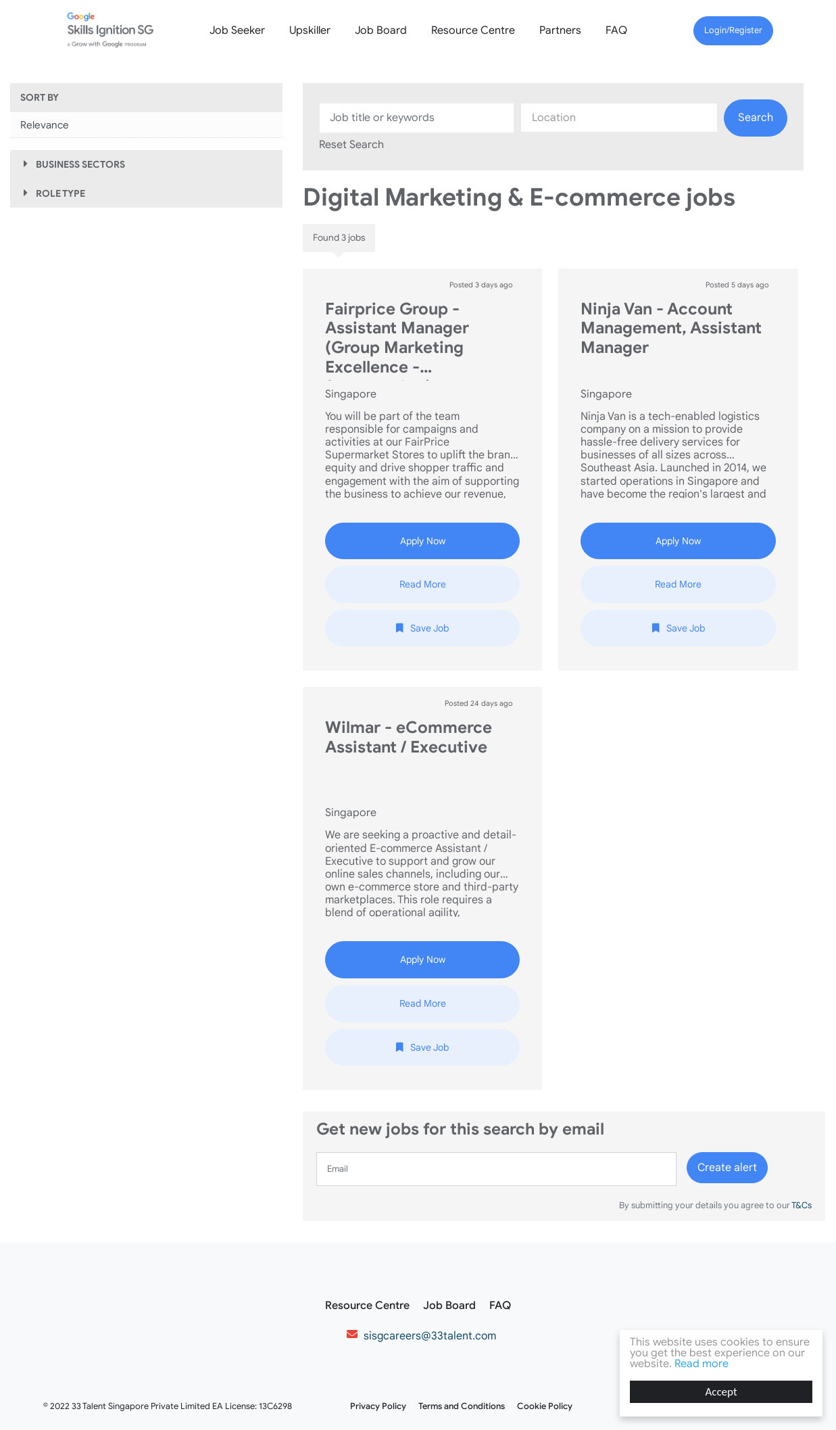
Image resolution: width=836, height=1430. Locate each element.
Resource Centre (473, 30)
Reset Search (351, 144)
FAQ (616, 30)
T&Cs (801, 1205)
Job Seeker (237, 30)
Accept (721, 1392)
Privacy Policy (378, 1406)
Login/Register (733, 30)
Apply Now (422, 541)
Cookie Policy (544, 1406)
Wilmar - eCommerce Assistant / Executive (408, 737)
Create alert (727, 1167)
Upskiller (309, 30)
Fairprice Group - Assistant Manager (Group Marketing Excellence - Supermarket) (397, 340)
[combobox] (619, 117)
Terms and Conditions (461, 1406)
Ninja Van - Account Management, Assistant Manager (671, 329)
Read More (422, 584)
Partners (560, 30)
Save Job (429, 628)
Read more (701, 1364)
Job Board (381, 30)
